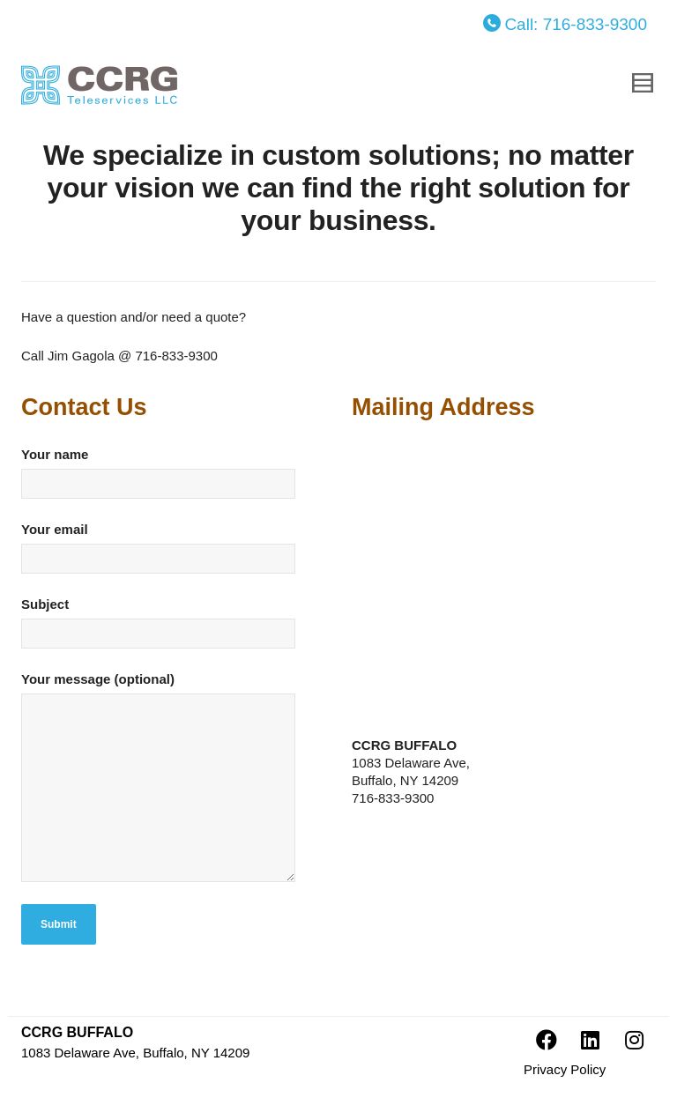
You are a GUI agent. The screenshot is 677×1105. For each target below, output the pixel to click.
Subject (165, 631)
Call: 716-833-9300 (565, 24)
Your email (165, 556)
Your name (165, 481)
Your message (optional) (165, 785)
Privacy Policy (565, 1069)
